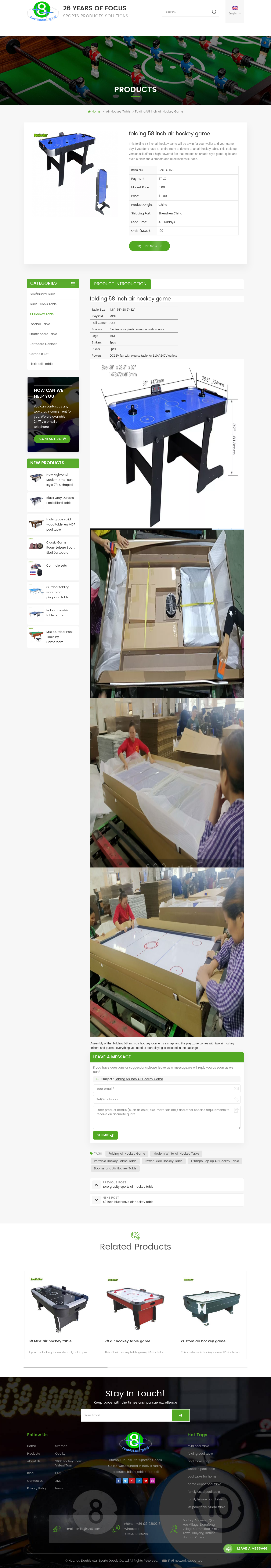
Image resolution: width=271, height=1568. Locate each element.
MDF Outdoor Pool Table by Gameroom (59, 637)
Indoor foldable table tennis (57, 613)
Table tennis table (43, 304)
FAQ (124, 30)
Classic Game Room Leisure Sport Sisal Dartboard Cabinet (60, 547)
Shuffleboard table (43, 334)
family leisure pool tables (206, 1499)
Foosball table (39, 324)
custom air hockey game (203, 1341)
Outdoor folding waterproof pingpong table (57, 592)
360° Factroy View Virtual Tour (68, 1463)
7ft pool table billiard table (206, 1507)
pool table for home (202, 1476)
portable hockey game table (115, 1161)
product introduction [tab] (120, 284)
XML (58, 1480)
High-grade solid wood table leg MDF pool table (60, 524)
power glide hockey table (164, 1161)
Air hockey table (118, 111)
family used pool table (204, 1491)
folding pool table (200, 1453)
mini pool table (198, 1446)
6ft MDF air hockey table (50, 1341)
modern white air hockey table (176, 1153)
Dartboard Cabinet (43, 344)
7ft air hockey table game (127, 1341)
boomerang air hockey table (115, 1168)
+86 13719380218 (148, 1523)
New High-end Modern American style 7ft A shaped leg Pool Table (59, 480)
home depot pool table (204, 1484)
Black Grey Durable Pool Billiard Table (60, 500)
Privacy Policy (37, 1488)
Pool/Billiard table (42, 294)
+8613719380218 (136, 1534)
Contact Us (177, 30)
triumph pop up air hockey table (215, 1161)
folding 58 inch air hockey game (139, 1079)
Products (57, 30)
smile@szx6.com (88, 1528)
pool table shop (199, 1461)
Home (33, 30)
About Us (146, 30)
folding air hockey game (127, 1153)
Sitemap (61, 1446)
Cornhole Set (38, 354)
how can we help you (48, 393)
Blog (30, 1473)
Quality (84, 30)
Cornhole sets (56, 565)
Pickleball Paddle (41, 363)
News (106, 30)
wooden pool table (201, 1469)
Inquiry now (147, 246)
